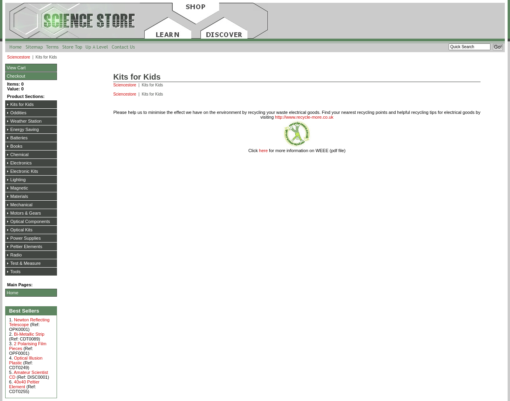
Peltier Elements (26, 246)
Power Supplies (25, 238)
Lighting (18, 179)
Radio (16, 254)
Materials (19, 196)
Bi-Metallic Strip (29, 334)
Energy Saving (24, 129)
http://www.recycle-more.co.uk (304, 117)
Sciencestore (19, 57)
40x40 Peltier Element (24, 384)
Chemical (19, 154)
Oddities (18, 112)
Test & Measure (25, 263)
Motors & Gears (25, 213)
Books (16, 146)
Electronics (21, 162)
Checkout (16, 76)
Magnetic (19, 188)
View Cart (16, 67)
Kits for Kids (22, 104)
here (263, 150)
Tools (15, 271)
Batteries (18, 137)
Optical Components (30, 221)
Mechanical (21, 204)
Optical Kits (21, 229)
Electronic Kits (24, 171)
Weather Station (26, 121)
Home (12, 292)
